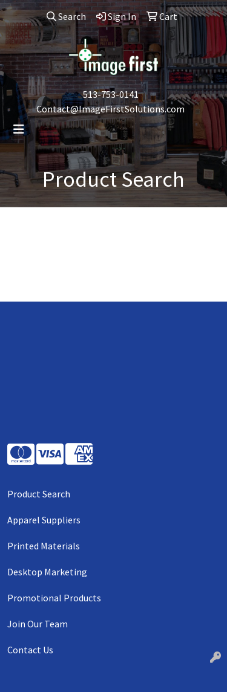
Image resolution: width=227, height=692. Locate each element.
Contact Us (30, 650)
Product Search (38, 494)
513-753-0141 (111, 94)
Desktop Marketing (47, 572)
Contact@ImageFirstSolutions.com (110, 109)
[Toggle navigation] (18, 129)
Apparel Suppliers (44, 520)
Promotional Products (54, 598)
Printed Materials (43, 546)
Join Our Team (37, 624)
